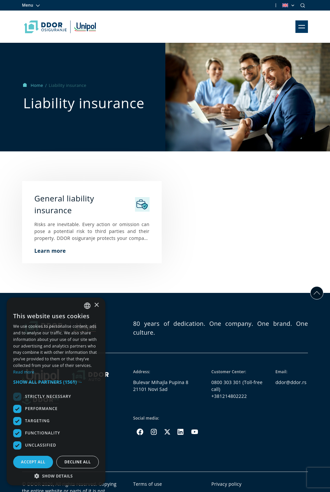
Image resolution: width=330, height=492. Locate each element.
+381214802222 (229, 396)
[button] (56, 382)
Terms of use (147, 484)
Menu (31, 5)
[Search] (302, 5)
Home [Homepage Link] (33, 85)
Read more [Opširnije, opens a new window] (23, 372)
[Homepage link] (60, 26)
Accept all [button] (33, 462)
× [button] (96, 305)
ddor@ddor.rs (291, 382)
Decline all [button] (78, 462)
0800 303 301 (226, 382)
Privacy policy (226, 484)
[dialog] (56, 391)
